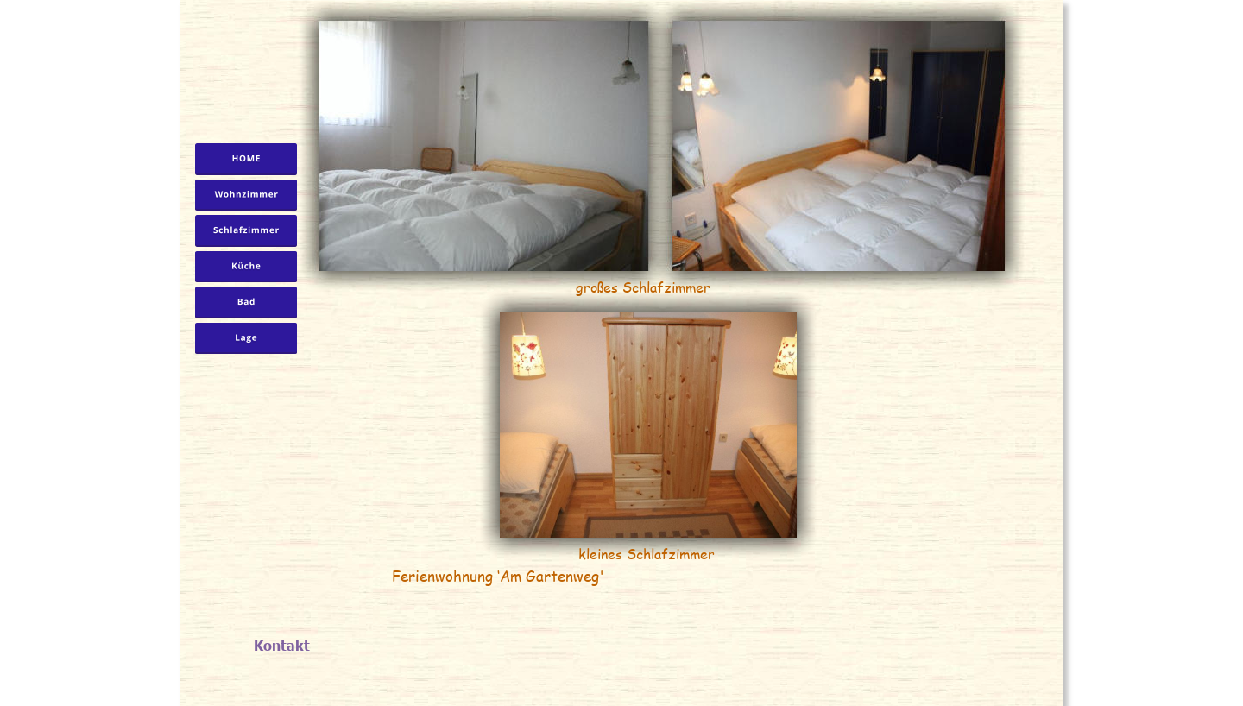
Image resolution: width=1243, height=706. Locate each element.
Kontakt (282, 644)
